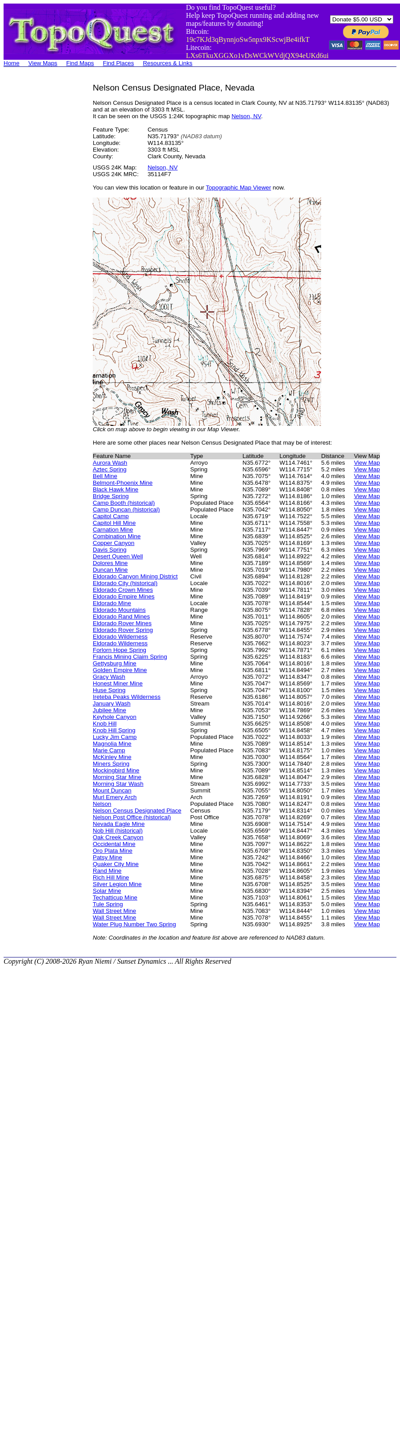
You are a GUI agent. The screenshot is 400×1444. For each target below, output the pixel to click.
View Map (367, 462)
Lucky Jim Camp (115, 737)
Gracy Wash (109, 676)
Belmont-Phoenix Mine (123, 482)
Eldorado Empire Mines (124, 596)
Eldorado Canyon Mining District (135, 576)
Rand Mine (107, 870)
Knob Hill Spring (114, 730)
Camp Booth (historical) (124, 502)
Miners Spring (111, 763)
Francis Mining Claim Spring (130, 656)
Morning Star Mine (117, 777)
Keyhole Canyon (114, 717)
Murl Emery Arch (115, 797)
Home (12, 63)
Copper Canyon (113, 543)
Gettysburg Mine (114, 663)
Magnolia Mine (112, 743)
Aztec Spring (110, 469)
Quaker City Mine (116, 864)
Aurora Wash (110, 462)
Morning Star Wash (118, 783)
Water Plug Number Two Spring (134, 924)
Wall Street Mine (114, 911)
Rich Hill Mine (111, 877)
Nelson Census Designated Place (137, 810)
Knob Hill (104, 723)
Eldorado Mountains (119, 609)
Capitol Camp (111, 516)
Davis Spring (110, 549)
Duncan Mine (110, 569)
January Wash (112, 703)
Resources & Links (167, 63)
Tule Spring (108, 904)
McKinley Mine (112, 757)
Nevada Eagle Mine (118, 824)
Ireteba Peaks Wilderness (127, 696)
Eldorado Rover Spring (123, 630)
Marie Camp (109, 750)
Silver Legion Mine (117, 884)
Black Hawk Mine (115, 489)
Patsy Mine (107, 857)
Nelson (102, 803)
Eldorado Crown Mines (123, 589)
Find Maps (80, 63)
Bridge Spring (111, 496)
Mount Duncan (112, 790)
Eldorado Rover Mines (122, 623)
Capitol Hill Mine (114, 523)
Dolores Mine (110, 563)
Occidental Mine (114, 844)
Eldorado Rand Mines (121, 616)
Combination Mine (116, 536)
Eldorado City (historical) (125, 583)
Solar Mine (107, 890)
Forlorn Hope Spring (119, 650)
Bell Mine (105, 476)
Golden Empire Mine (120, 670)
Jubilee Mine (109, 710)
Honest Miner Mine (118, 683)
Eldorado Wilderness (120, 636)
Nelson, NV (246, 116)
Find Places (118, 63)
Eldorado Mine (112, 603)
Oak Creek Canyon (118, 837)
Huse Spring (109, 690)
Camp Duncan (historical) (126, 509)
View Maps (43, 63)
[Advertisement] (39, 217)
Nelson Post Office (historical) (132, 817)
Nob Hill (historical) (118, 830)
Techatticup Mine (115, 897)
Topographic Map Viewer (238, 187)
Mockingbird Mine (116, 770)
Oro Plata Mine (112, 850)
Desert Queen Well (118, 556)
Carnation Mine (113, 529)
